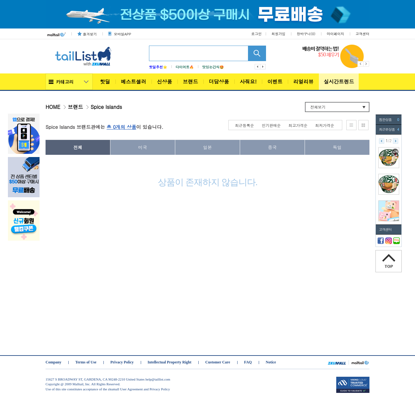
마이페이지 (335, 33)
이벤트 (274, 81)
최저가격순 (324, 125)
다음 (263, 66)
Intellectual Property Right (169, 362)
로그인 (256, 33)
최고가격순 (297, 125)
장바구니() (306, 33)
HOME (53, 106)
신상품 (164, 81)
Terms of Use (85, 362)
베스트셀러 (133, 81)
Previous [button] (360, 63)
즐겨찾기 (90, 34)
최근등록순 (244, 125)
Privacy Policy (122, 362)
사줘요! (248, 81)
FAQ (248, 362)
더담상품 (219, 81)
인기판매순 (271, 125)
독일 (337, 147)
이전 (257, 66)
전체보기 (317, 107)
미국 (142, 147)
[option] (335, 56)
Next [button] (366, 63)
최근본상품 (389, 129)
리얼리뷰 (303, 81)
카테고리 (65, 82)
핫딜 (105, 81)
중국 (272, 147)
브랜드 (190, 81)
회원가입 (278, 33)
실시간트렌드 (339, 81)
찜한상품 (389, 119)
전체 (77, 147)
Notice (271, 362)
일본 (207, 147)
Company (53, 362)
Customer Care (217, 362)
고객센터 (362, 33)
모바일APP (122, 34)
